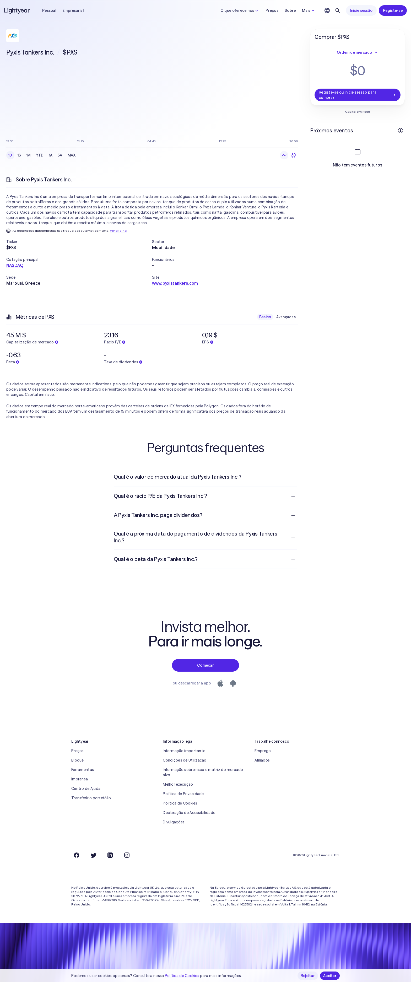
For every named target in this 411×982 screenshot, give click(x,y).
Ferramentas (82, 769)
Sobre (290, 10)
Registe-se (393, 10)
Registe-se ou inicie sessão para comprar (357, 95)
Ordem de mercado (357, 52)
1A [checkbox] (51, 155)
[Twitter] (93, 855)
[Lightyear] (17, 10)
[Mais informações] (400, 130)
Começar (205, 665)
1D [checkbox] (10, 155)
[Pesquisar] (337, 10)
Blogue (77, 760)
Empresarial (73, 10)
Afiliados (262, 760)
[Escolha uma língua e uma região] (327, 10)
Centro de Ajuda (85, 788)
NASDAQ (14, 265)
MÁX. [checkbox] (72, 155)
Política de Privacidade (183, 793)
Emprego (263, 750)
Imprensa (79, 779)
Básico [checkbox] (265, 317)
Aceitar (330, 975)
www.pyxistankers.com (175, 283)
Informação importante (184, 750)
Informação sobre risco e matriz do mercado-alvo (204, 772)
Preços (272, 10)
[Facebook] (76, 855)
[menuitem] (205, 477)
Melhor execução (178, 784)
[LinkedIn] (110, 855)
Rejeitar (308, 975)
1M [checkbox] (28, 155)
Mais (308, 10)
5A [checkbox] (60, 155)
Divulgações (174, 822)
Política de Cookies (180, 803)
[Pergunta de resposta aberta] (293, 477)
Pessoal (49, 10)
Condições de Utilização (184, 760)
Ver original (118, 231)
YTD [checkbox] (40, 155)
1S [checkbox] (19, 155)
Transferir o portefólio (91, 798)
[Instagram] (127, 855)
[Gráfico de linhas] (284, 155)
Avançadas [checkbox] (286, 317)
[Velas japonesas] (293, 155)
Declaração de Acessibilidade (189, 812)
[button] (79, 241)
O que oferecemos (239, 10)
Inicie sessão (361, 10)
